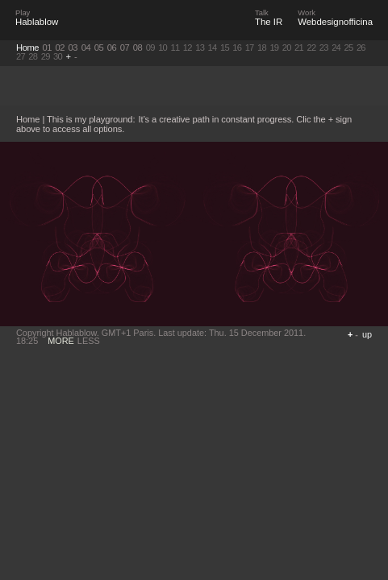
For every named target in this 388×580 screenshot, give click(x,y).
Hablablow (36, 22)
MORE (61, 341)
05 (99, 47)
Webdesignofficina (335, 22)
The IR (268, 22)
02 (60, 47)
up (367, 334)
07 (125, 47)
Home (27, 47)
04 (86, 47)
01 (47, 47)
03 (73, 47)
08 (138, 47)
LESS (88, 341)
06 (112, 47)
